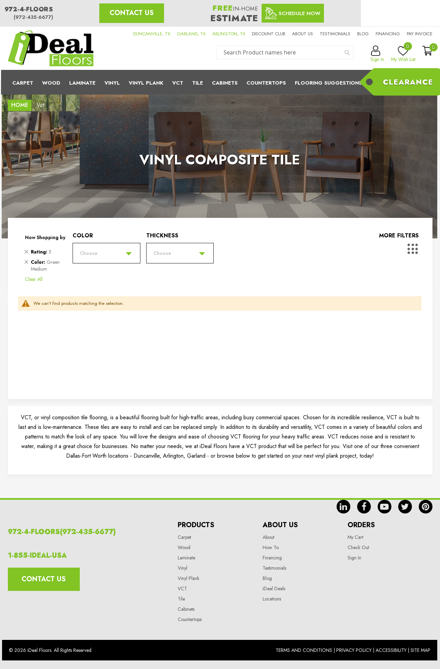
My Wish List (403, 54)
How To (271, 547)
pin (425, 506)
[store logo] (50, 48)
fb (364, 506)
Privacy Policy (354, 650)
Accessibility (391, 650)
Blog (363, 33)
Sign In (354, 557)
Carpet (22, 83)
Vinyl (112, 83)
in (343, 506)
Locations (272, 598)
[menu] (220, 82)
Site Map (420, 650)
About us (302, 33)
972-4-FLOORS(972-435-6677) (62, 532)
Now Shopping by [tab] (45, 237)
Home (19, 105)
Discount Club (268, 33)
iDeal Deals (274, 588)
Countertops (190, 619)
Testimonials (335, 33)
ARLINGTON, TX (228, 33)
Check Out (358, 547)
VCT (182, 588)
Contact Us (132, 13)
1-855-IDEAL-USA (37, 555)
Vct (177, 83)
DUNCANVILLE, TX (151, 33)
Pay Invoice (419, 33)
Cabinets (225, 83)
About (268, 537)
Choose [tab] (89, 253)
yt (384, 506)
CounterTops (266, 83)
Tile (197, 83)
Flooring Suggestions (328, 83)
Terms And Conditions (304, 650)
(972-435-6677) (33, 17)
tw (405, 506)
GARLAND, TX (191, 33)
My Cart (355, 537)
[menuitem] (220, 82)
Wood (51, 83)
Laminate (82, 83)
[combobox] (284, 52)
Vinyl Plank (146, 83)
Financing (388, 33)
